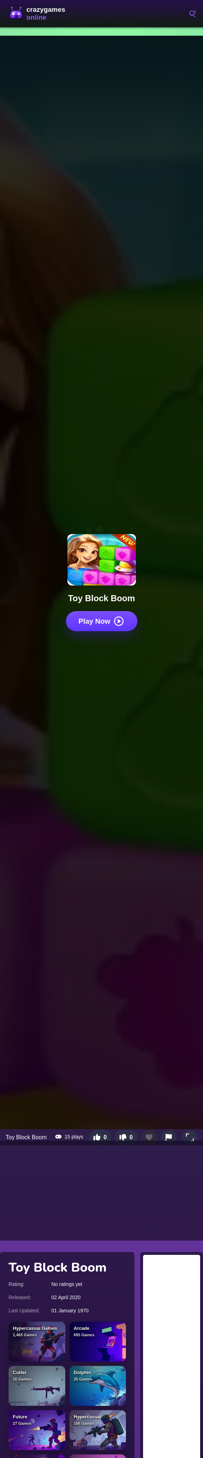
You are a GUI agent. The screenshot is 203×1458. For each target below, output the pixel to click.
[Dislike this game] (126, 1137)
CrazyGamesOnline (39, 13)
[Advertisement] (101, 1191)
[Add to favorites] (149, 1137)
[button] (190, 1137)
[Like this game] (100, 1137)
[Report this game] (169, 1137)
